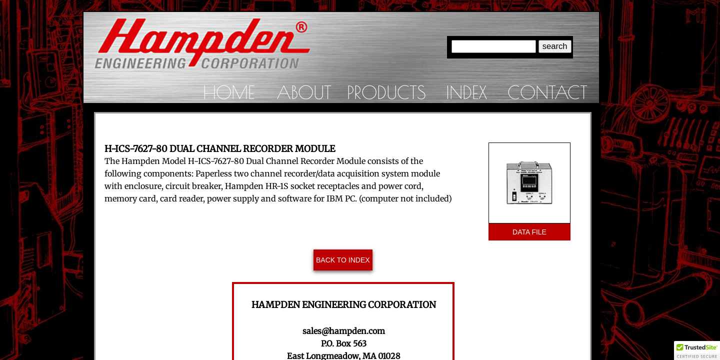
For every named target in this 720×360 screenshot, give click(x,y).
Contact (548, 92)
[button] (697, 350)
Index (466, 92)
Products (386, 92)
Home (228, 92)
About (304, 92)
